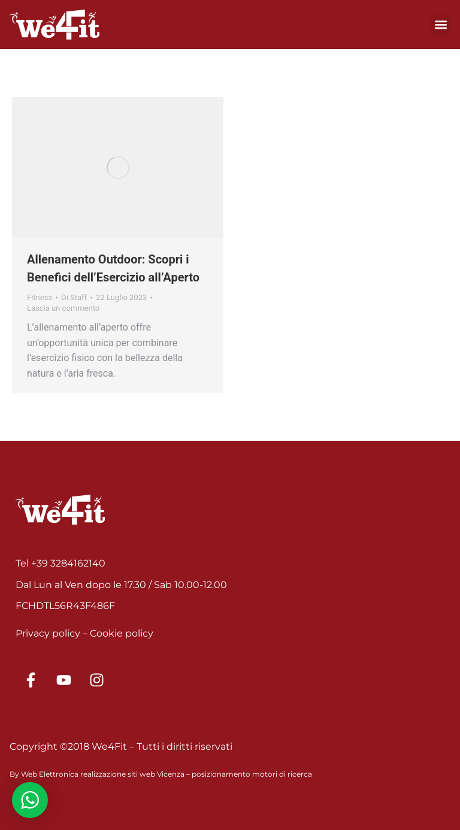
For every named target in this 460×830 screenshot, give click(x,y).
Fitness (39, 297)
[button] (440, 25)
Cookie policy (121, 633)
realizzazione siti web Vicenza (132, 774)
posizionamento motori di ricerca (252, 774)
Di (74, 297)
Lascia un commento (63, 308)
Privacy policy (48, 633)
